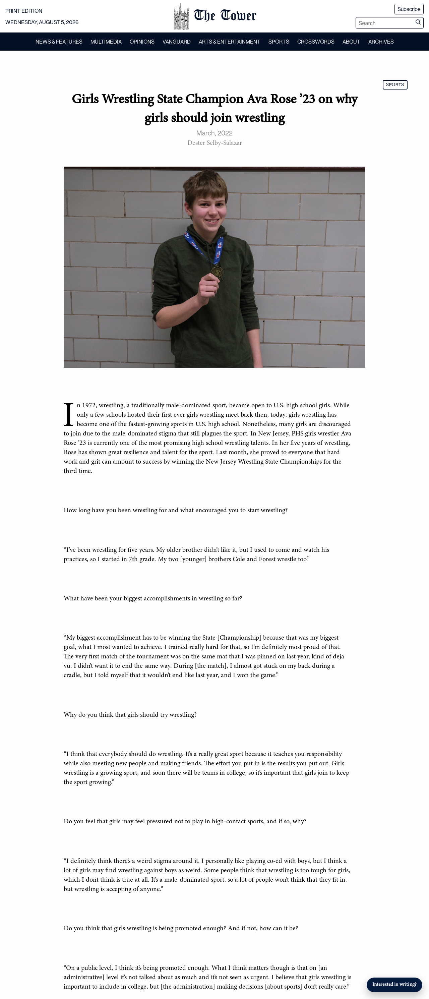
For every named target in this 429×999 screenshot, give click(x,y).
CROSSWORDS (315, 41)
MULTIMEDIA (106, 41)
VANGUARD (177, 41)
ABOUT (351, 41)
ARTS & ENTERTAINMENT (229, 41)
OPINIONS (142, 41)
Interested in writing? (394, 984)
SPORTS (278, 41)
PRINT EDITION (23, 10)
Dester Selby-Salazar (214, 143)
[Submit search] (418, 22)
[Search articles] (384, 23)
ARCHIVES (381, 41)
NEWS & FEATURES (59, 41)
